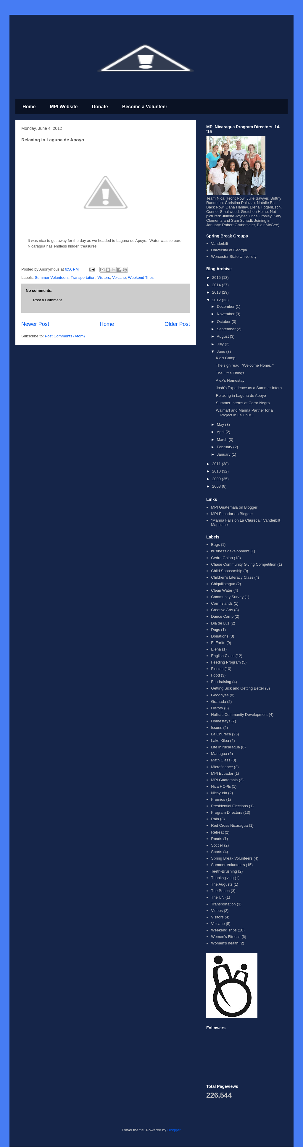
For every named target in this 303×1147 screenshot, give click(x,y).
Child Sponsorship (226, 571)
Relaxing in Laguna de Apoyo (241, 395)
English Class (222, 655)
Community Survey (227, 597)
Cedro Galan (222, 558)
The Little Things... (231, 373)
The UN (217, 897)
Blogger (173, 1130)
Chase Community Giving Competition (243, 564)
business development (230, 551)
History (217, 708)
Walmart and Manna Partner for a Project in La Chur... (244, 412)
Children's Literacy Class (232, 577)
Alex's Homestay (230, 380)
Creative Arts (222, 610)
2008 (217, 486)
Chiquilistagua (223, 584)
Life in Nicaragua (225, 747)
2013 (217, 292)
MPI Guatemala (224, 780)
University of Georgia (229, 250)
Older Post (177, 324)
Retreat (217, 832)
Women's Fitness (225, 936)
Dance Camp (222, 616)
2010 (217, 471)
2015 (217, 277)
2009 (217, 479)
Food (215, 675)
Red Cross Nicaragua (229, 825)
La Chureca (221, 734)
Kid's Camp (225, 358)
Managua (219, 753)
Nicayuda (219, 793)
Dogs (215, 629)
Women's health (224, 943)
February (225, 447)
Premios (218, 799)
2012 (217, 300)
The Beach (220, 891)
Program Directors (226, 812)
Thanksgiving (222, 878)
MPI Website (64, 106)
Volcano (119, 277)
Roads (216, 839)
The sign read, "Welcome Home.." (244, 365)
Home (29, 106)
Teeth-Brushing (224, 871)
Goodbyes (219, 695)
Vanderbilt (219, 243)
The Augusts (221, 884)
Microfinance (222, 767)
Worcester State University (234, 256)
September (227, 329)
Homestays (220, 721)
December (226, 306)
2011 (217, 464)
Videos (217, 910)
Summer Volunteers (52, 277)
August (223, 336)
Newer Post (35, 324)
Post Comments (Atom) (65, 336)
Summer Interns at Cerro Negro (243, 403)
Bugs (215, 544)
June (221, 351)
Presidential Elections (229, 806)
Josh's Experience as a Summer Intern (249, 388)
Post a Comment (47, 300)
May (221, 424)
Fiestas (217, 668)
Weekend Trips (140, 277)
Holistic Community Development (239, 714)
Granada (218, 701)
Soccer (217, 845)
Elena (216, 649)
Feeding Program (226, 662)
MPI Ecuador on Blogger (232, 514)
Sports (216, 852)
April (221, 432)
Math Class (220, 760)
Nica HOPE (221, 786)
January (224, 454)
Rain (215, 819)
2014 (217, 285)
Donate (100, 106)
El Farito (218, 642)
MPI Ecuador (222, 773)
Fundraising (221, 682)
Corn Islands (222, 603)
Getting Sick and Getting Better (237, 688)
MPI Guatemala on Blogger (234, 507)
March (223, 439)
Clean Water (221, 590)
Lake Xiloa (220, 740)
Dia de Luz (220, 623)
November (226, 314)
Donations (219, 636)
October (224, 321)
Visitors (103, 277)
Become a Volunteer (144, 106)
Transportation (83, 277)
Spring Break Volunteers (231, 858)
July (221, 344)
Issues (216, 727)
